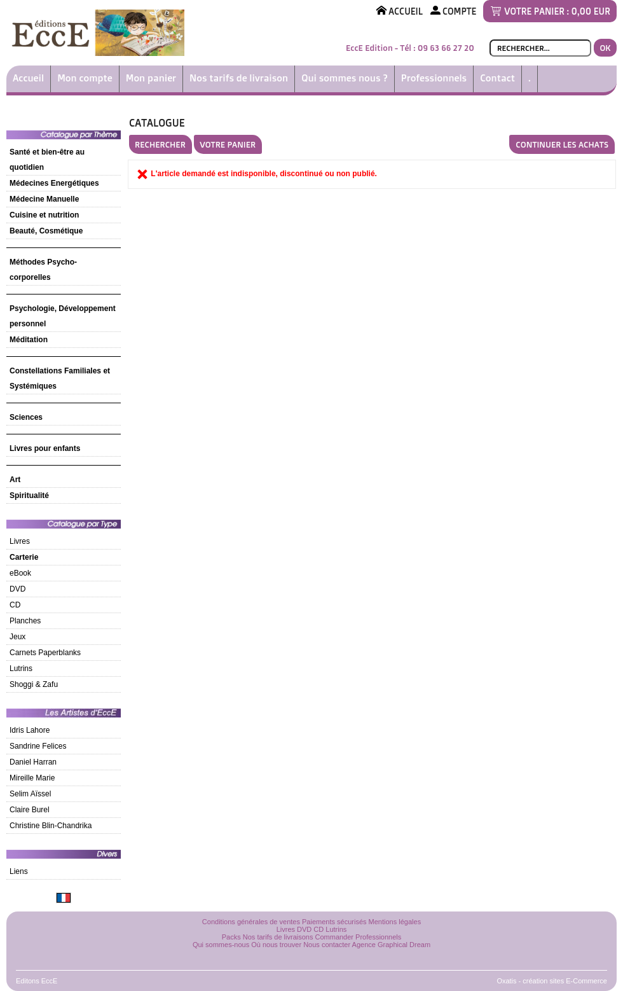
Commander (334, 937)
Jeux (17, 636)
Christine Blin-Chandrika (51, 825)
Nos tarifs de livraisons (278, 937)
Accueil (28, 78)
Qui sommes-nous (221, 944)
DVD (17, 589)
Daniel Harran (33, 762)
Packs (231, 937)
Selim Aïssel (30, 793)
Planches (25, 620)
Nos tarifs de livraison (238, 78)
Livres (20, 541)
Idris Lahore (30, 730)
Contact (497, 78)
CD (15, 604)
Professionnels (434, 78)
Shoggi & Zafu (34, 684)
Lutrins (21, 668)
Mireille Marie (32, 777)
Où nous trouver (276, 944)
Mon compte (85, 78)
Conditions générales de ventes (251, 921)
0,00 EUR (591, 11)
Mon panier (151, 78)
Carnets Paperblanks (45, 652)
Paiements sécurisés (334, 921)
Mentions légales (395, 921)
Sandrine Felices (38, 746)
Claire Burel (30, 809)
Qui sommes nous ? (344, 78)
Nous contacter (326, 944)
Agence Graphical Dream (391, 944)
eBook (20, 573)
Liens (19, 871)
